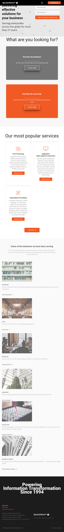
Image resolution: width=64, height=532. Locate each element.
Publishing (5, 284)
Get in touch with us (47, 17)
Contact (54, 3)
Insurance (5, 392)
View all (32, 230)
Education (5, 356)
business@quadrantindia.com (10, 519)
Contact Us (50, 518)
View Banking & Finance (9, 469)
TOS (34, 518)
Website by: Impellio (57, 528)
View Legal (6, 329)
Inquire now (18, 173)
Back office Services (7, 509)
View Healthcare (8, 434)
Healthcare (5, 424)
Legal (4, 321)
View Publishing (7, 294)
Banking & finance (7, 459)
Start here (32, 68)
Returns (38, 518)
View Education (7, 364)
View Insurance (7, 400)
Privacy (44, 518)
